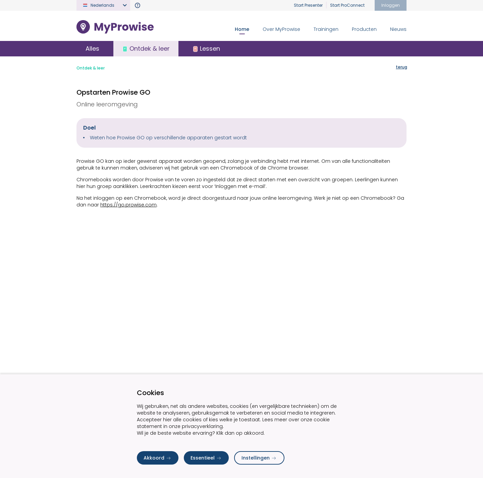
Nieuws (398, 29)
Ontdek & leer (90, 68)
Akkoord (158, 458)
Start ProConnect (347, 5)
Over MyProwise (281, 29)
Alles (93, 49)
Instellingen (259, 458)
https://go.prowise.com (128, 205)
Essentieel (206, 458)
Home (242, 29)
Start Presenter (308, 5)
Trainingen (326, 29)
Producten (364, 29)
